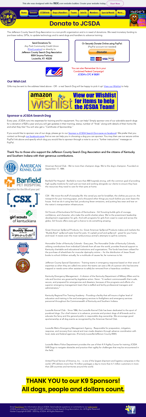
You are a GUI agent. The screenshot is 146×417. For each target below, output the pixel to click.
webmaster (92, 407)
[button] (44, 12)
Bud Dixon (19, 407)
